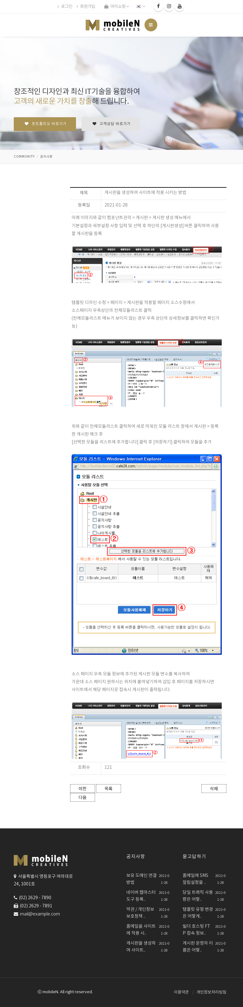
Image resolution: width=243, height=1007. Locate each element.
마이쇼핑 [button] (116, 6)
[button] (141, 6)
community (24, 157)
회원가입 (86, 6)
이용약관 (181, 992)
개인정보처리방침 (211, 992)
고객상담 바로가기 (112, 124)
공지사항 (46, 157)
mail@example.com (40, 914)
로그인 (65, 6)
